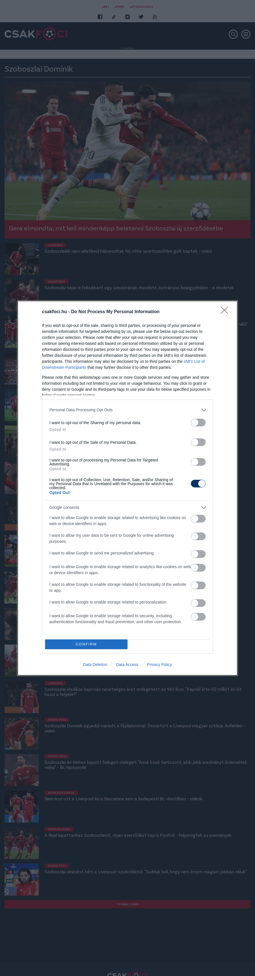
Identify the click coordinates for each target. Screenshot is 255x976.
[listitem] (127, 410)
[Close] (226, 312)
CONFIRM (86, 644)
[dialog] (127, 488)
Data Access (127, 664)
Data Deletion (95, 664)
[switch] (198, 422)
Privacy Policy (159, 664)
